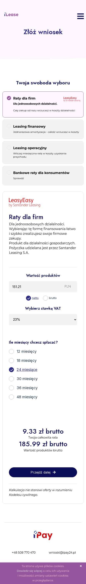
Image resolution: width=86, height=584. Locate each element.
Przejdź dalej (43, 472)
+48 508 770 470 (24, 552)
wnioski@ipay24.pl (62, 552)
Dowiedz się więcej (29, 570)
